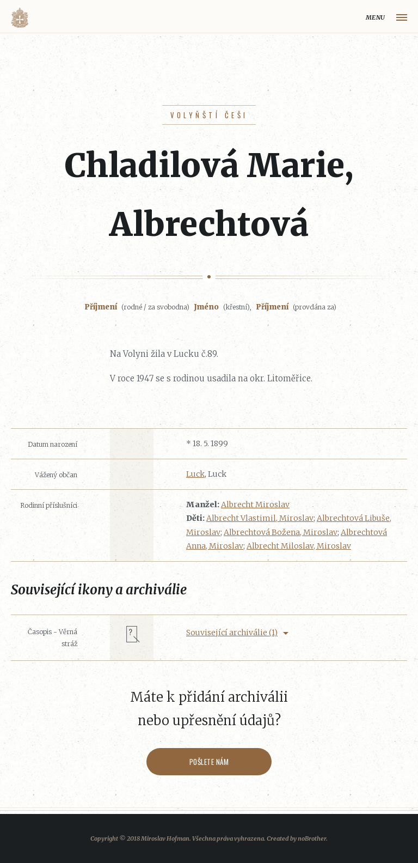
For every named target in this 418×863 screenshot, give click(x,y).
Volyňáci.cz (19, 18)
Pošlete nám (209, 761)
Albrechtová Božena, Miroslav (280, 532)
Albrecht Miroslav (255, 504)
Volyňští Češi (209, 115)
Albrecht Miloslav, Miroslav (299, 546)
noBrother (312, 838)
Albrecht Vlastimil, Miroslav (260, 518)
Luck (195, 474)
